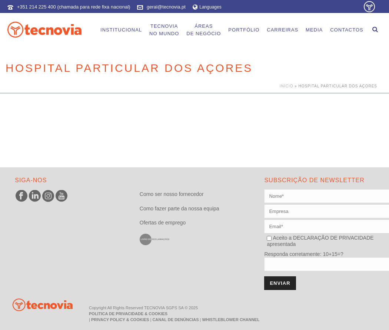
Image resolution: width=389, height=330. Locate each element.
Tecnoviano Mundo (164, 29)
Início (286, 86)
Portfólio (243, 30)
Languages (207, 7)
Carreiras (282, 30)
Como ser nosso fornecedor (172, 194)
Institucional (121, 30)
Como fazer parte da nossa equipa (179, 208)
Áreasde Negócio (203, 29)
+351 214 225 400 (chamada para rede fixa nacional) (73, 7)
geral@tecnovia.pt (166, 7)
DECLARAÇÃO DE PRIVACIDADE (332, 238)
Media (314, 30)
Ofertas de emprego (163, 223)
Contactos (346, 30)
